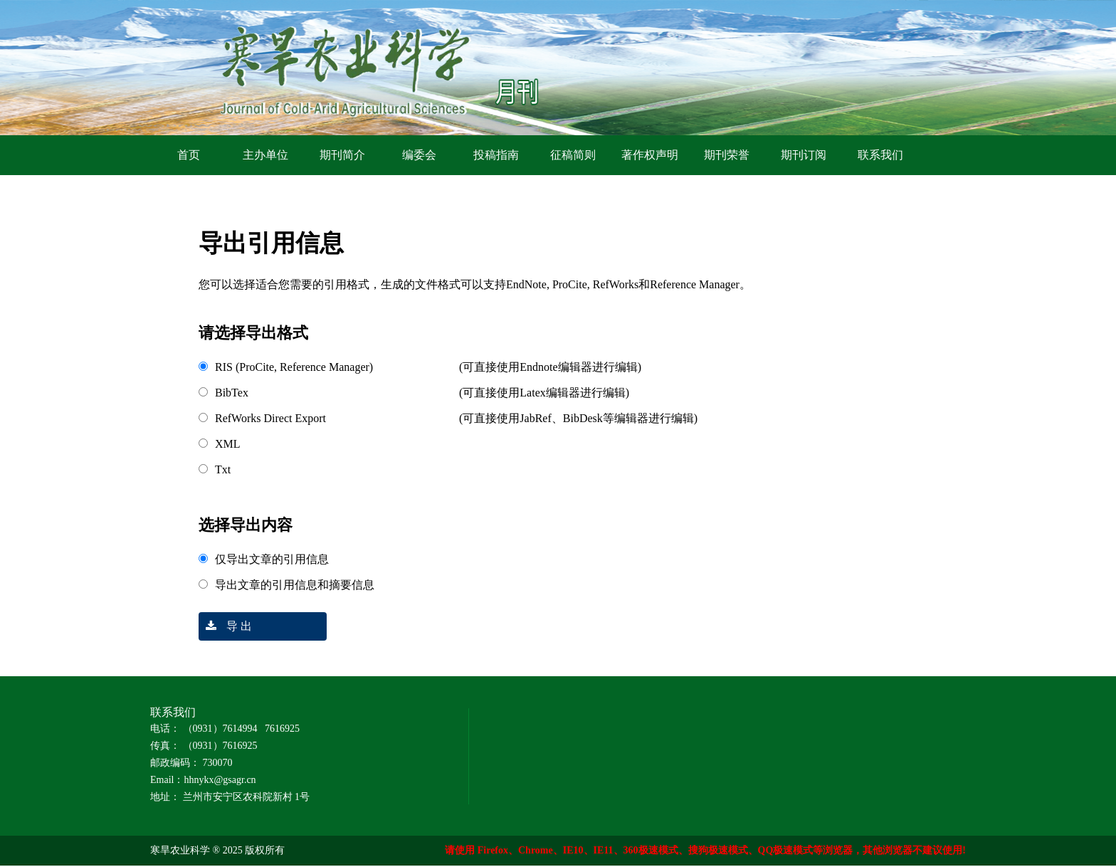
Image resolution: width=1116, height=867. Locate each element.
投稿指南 (496, 155)
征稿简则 (573, 155)
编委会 (419, 155)
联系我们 (880, 155)
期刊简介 (342, 155)
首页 (188, 155)
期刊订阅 (803, 155)
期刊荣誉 (726, 155)
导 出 (225, 626)
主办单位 (265, 155)
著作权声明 (649, 155)
